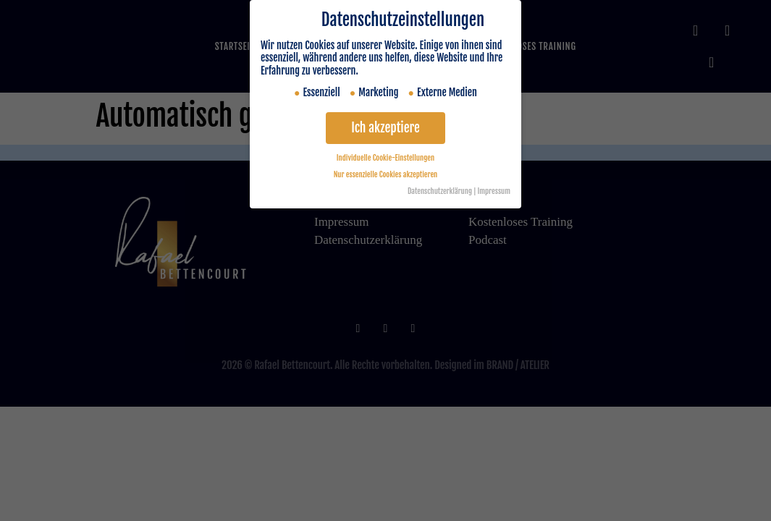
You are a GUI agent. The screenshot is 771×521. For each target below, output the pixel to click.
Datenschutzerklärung (440, 191)
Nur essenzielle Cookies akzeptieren (386, 174)
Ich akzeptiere (385, 127)
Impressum (494, 191)
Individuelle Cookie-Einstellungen (385, 158)
